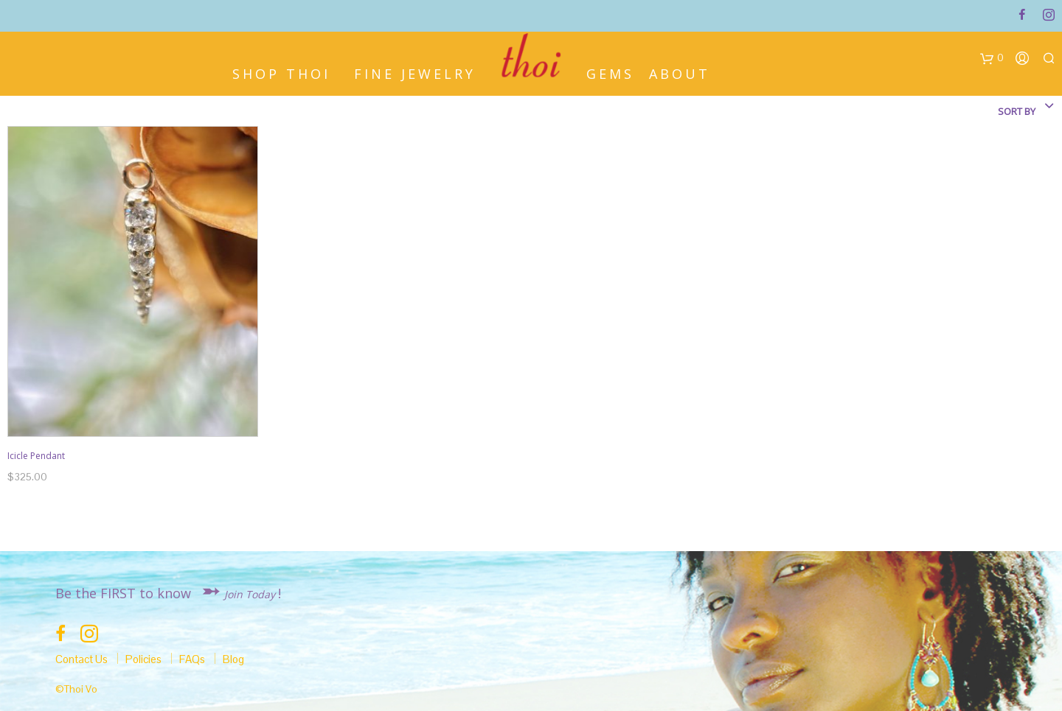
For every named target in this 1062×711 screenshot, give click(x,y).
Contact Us (81, 659)
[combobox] (988, 111)
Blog (233, 659)
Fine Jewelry (415, 72)
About (679, 72)
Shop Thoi (281, 72)
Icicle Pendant (36, 455)
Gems (610, 72)
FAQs (192, 659)
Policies (143, 659)
